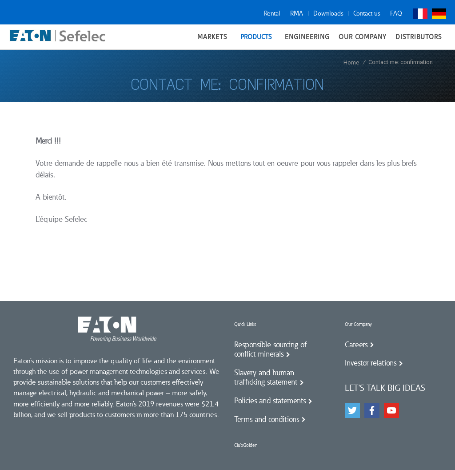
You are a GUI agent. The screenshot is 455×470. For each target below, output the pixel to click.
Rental (272, 13)
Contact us (366, 13)
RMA (296, 13)
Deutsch (439, 13)
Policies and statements (270, 400)
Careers (356, 344)
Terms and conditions (266, 419)
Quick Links (245, 324)
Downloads (328, 13)
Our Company (358, 324)
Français (420, 13)
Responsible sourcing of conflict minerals (270, 349)
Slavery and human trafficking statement (265, 377)
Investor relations (370, 363)
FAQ (396, 13)
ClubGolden (245, 445)
